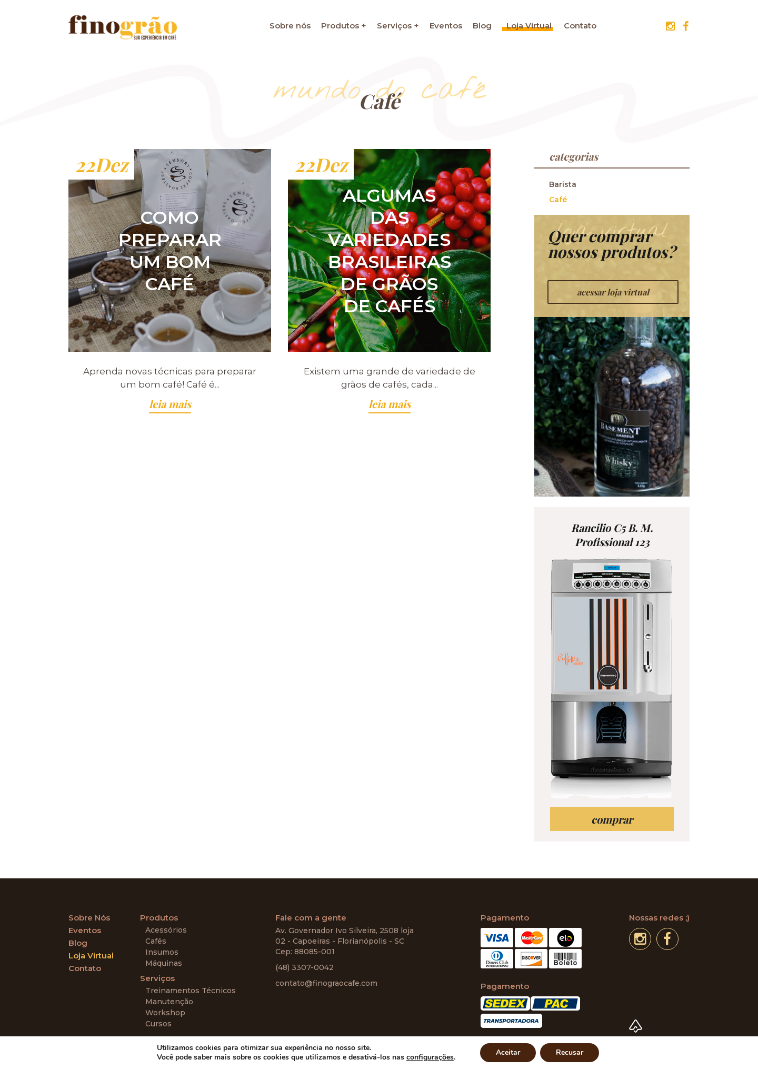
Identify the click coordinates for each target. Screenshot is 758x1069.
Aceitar (508, 1052)
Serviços (157, 978)
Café (558, 199)
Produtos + (343, 26)
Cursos (158, 1023)
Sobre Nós (89, 918)
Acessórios (166, 930)
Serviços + (398, 26)
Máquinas (163, 963)
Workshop (165, 1012)
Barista (562, 184)
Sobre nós (290, 26)
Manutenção (169, 1001)
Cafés (155, 941)
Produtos (159, 918)
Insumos (161, 952)
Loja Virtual (529, 26)
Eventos (446, 26)
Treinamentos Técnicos (190, 990)
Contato (580, 26)
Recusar (569, 1052)
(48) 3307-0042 (304, 967)
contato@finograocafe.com (326, 983)
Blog (482, 26)
